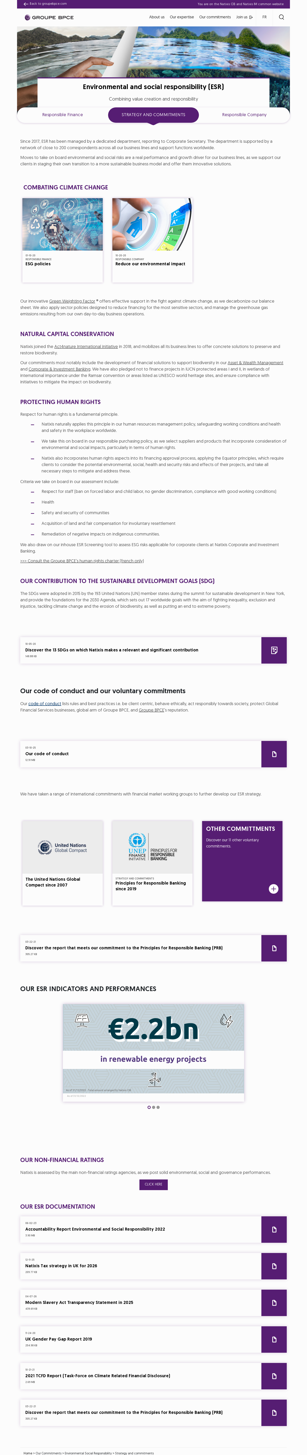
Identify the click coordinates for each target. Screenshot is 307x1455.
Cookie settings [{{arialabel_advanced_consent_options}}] (128, 690)
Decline (132, 765)
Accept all (174, 765)
